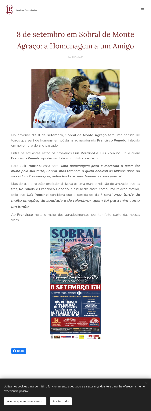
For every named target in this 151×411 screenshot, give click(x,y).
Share (19, 351)
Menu (142, 9)
